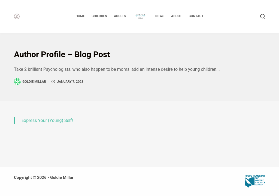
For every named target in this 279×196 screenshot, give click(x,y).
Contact (196, 16)
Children (99, 16)
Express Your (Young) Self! (47, 120)
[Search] (262, 16)
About (176, 16)
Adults (120, 16)
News (159, 16)
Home (80, 16)
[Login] (17, 16)
